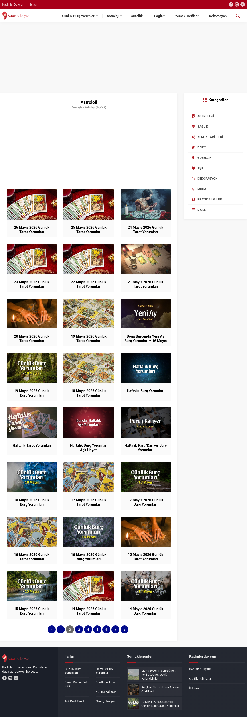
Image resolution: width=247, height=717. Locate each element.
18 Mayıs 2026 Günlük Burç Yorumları (31, 502)
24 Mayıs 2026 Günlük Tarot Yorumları (145, 229)
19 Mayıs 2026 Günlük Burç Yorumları (31, 393)
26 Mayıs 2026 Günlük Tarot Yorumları (31, 229)
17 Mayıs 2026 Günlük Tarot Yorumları (89, 502)
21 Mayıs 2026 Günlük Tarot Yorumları (145, 284)
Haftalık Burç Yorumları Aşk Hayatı (88, 447)
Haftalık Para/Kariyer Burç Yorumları (145, 447)
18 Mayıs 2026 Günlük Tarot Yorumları (89, 393)
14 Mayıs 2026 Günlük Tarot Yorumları (89, 611)
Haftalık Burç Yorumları (145, 391)
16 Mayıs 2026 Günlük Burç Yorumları (89, 556)
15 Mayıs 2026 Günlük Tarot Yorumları (145, 556)
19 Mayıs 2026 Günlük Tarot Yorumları (89, 338)
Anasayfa (76, 107)
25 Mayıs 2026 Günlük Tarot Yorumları (89, 229)
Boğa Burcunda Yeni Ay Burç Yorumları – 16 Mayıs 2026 (145, 340)
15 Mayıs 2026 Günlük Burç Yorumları (31, 611)
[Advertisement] (123, 60)
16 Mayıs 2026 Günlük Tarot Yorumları (31, 556)
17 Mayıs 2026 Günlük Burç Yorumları (145, 502)
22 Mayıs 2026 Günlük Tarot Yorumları (89, 284)
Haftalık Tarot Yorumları (32, 445)
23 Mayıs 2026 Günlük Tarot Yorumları (31, 284)
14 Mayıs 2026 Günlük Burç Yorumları (145, 611)
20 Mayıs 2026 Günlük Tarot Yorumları (31, 338)
